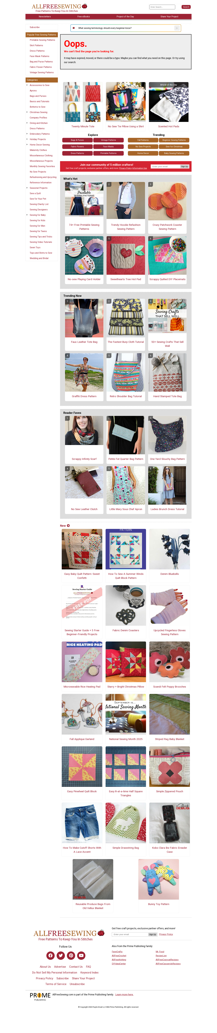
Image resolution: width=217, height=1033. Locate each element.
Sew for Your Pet (38, 198)
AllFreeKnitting (119, 959)
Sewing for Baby (38, 215)
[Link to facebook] (50, 955)
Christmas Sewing (38, 112)
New (65, 525)
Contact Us (76, 966)
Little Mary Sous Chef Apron (125, 509)
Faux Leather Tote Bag (84, 342)
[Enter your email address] (130, 934)
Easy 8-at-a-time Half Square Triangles (126, 793)
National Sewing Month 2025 (126, 739)
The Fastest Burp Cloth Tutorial (126, 342)
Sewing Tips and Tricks (41, 236)
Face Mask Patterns (39, 56)
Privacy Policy (125, 168)
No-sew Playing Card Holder (84, 279)
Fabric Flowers (77, 146)
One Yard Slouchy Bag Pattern (167, 459)
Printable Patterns (108, 153)
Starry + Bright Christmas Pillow (125, 686)
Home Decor (143, 153)
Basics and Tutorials (39, 101)
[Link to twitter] (61, 955)
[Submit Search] (186, 7)
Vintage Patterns (108, 140)
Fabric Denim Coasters (126, 630)
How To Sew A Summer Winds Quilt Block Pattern (126, 576)
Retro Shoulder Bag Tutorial (126, 396)
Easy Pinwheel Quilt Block (82, 791)
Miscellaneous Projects (41, 161)
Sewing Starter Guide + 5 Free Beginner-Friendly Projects (82, 632)
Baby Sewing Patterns (174, 153)
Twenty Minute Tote (82, 126)
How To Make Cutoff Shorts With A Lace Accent (82, 849)
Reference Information (40, 182)
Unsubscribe (77, 984)
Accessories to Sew (39, 85)
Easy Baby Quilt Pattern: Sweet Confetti (82, 576)
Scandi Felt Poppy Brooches (169, 686)
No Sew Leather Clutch (84, 509)
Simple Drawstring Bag (126, 847)
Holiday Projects (38, 139)
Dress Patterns (37, 51)
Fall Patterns (143, 140)
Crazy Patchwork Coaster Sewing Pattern (167, 226)
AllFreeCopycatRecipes (167, 959)
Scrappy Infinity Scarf (84, 459)
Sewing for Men (37, 226)
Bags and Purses (38, 96)
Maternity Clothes (38, 150)
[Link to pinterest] (71, 955)
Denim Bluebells (169, 574)
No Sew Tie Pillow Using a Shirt (126, 126)
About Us (45, 966)
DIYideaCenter (119, 963)
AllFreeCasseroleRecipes (168, 963)
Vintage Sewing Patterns (42, 72)
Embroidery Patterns (40, 134)
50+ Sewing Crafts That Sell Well (167, 344)
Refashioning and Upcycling (43, 177)
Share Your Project (83, 978)
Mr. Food (160, 951)
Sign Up (184, 166)
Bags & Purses (77, 140)
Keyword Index (89, 972)
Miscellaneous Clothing (41, 155)
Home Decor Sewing (40, 144)
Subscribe (35, 27)
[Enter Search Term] (162, 7)
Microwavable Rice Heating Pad (82, 686)
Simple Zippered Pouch (169, 791)
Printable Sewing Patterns (42, 40)
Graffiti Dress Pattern (84, 396)
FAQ (88, 966)
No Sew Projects (38, 171)
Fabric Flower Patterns (41, 67)
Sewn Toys (35, 247)
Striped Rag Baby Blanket (169, 739)
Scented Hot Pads (168, 126)
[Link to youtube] (81, 955)
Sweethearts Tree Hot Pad (125, 279)
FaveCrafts (117, 951)
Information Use (139, 168)
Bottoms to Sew (37, 107)
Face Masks (108, 146)
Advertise (60, 966)
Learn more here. (124, 994)
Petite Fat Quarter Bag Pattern (125, 459)
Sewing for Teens (38, 231)
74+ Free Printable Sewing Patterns (84, 226)
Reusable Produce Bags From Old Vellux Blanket (93, 906)
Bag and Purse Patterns (41, 61)
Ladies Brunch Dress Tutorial (167, 509)
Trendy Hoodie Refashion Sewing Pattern (125, 226)
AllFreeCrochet (119, 955)
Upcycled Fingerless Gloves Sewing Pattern (170, 632)
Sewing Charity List (39, 204)
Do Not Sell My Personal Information (54, 972)
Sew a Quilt (35, 193)
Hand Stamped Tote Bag (167, 396)
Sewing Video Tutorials (41, 242)
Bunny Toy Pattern (158, 904)
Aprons (33, 90)
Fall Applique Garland (82, 739)
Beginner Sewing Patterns (174, 140)
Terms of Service (55, 984)
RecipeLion (161, 955)
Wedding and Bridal (39, 258)
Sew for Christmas (174, 146)
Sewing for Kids (37, 220)
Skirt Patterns (36, 45)
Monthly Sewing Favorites (42, 166)
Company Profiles (38, 117)
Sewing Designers (39, 209)
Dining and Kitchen (39, 123)
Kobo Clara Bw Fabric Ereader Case (169, 849)
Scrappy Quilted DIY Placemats (167, 279)
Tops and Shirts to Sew (41, 253)
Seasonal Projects (38, 188)
